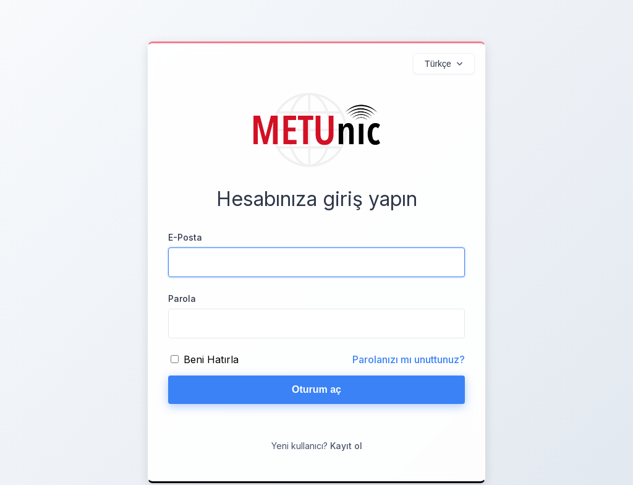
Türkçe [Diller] (438, 64)
